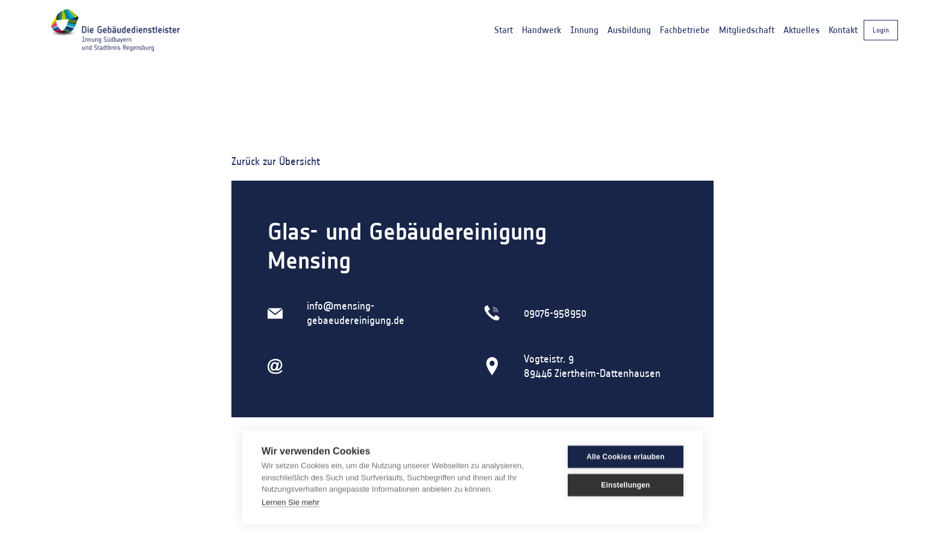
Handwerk (541, 30)
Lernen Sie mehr (290, 501)
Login (881, 30)
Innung (584, 30)
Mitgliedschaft (746, 30)
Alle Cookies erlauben (625, 456)
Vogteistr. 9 (549, 359)
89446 (538, 373)
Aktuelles (801, 30)
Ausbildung (629, 30)
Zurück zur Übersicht (275, 161)
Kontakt (843, 30)
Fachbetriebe (685, 30)
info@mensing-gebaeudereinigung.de (355, 313)
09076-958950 (555, 313)
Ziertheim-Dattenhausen (607, 373)
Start (503, 30)
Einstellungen (625, 485)
